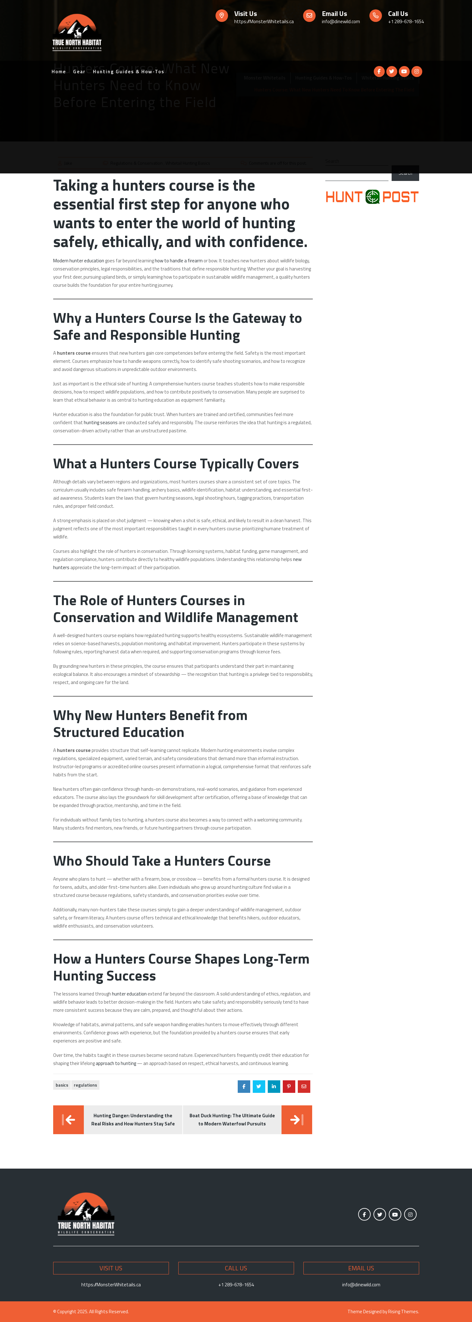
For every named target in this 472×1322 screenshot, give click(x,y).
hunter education (129, 993)
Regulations (85, 1085)
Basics (62, 1085)
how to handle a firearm (179, 260)
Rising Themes (403, 1311)
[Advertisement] (236, 129)
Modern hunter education (78, 260)
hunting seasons (101, 422)
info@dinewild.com (341, 21)
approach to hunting (116, 1063)
